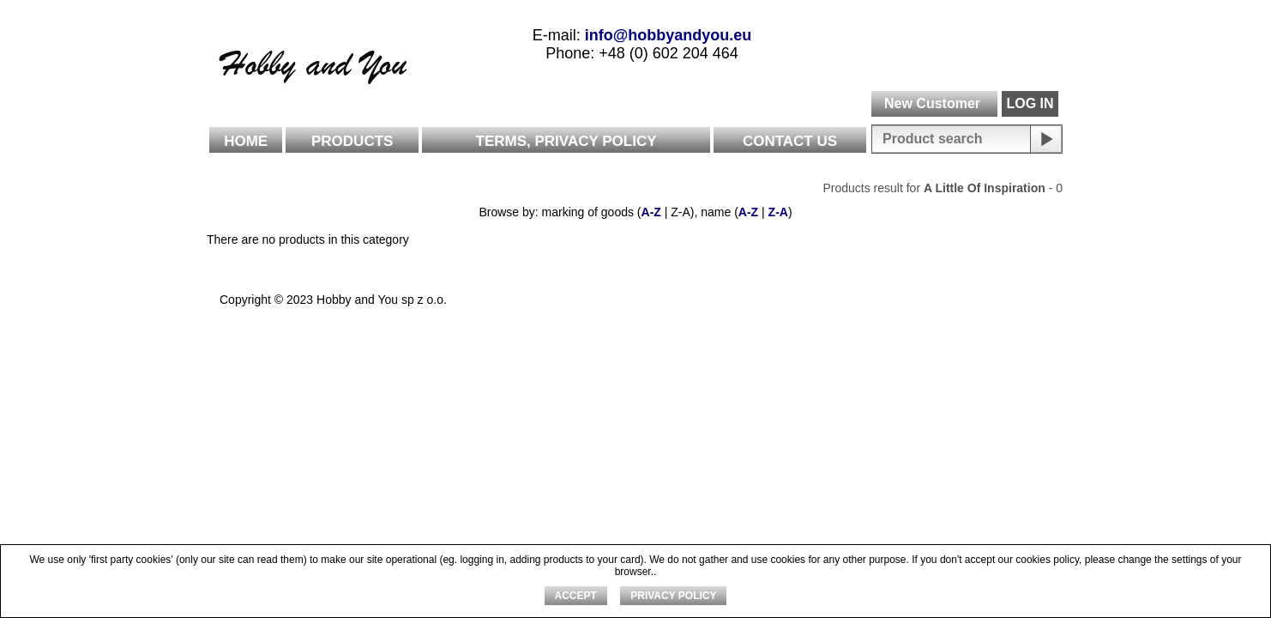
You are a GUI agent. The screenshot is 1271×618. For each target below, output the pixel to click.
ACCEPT (576, 596)
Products (352, 141)
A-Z (651, 212)
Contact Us (790, 141)
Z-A (778, 212)
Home (246, 141)
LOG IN (1029, 103)
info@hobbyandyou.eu (668, 35)
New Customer (932, 103)
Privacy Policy (673, 596)
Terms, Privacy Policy (566, 141)
